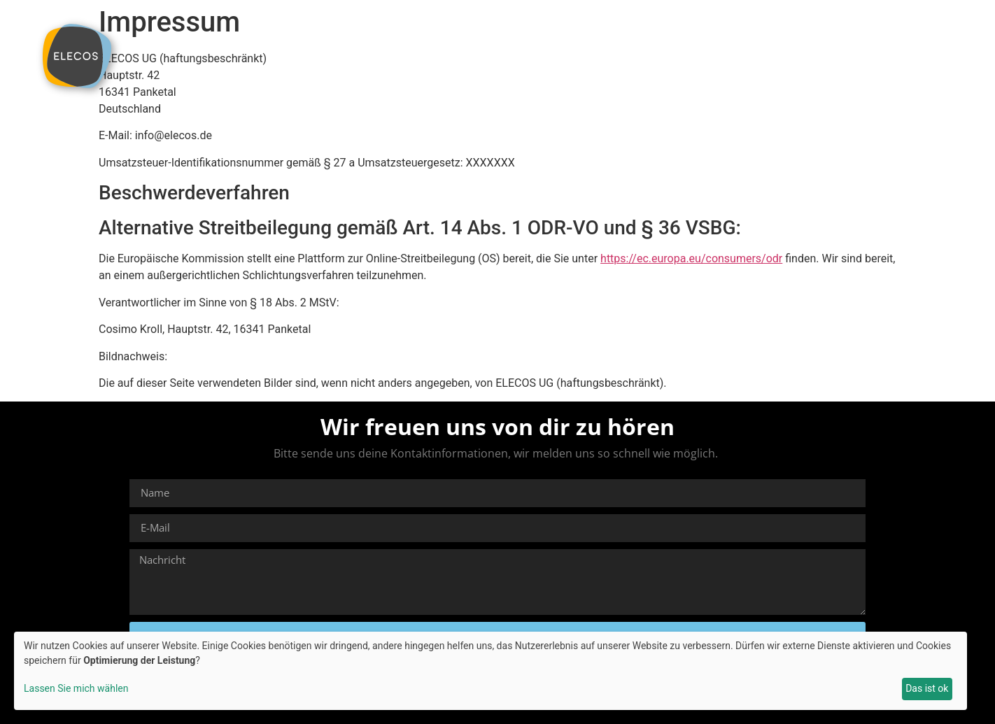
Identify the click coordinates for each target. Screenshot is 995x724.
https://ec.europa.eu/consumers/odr (691, 258)
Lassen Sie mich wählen (76, 688)
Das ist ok (926, 688)
